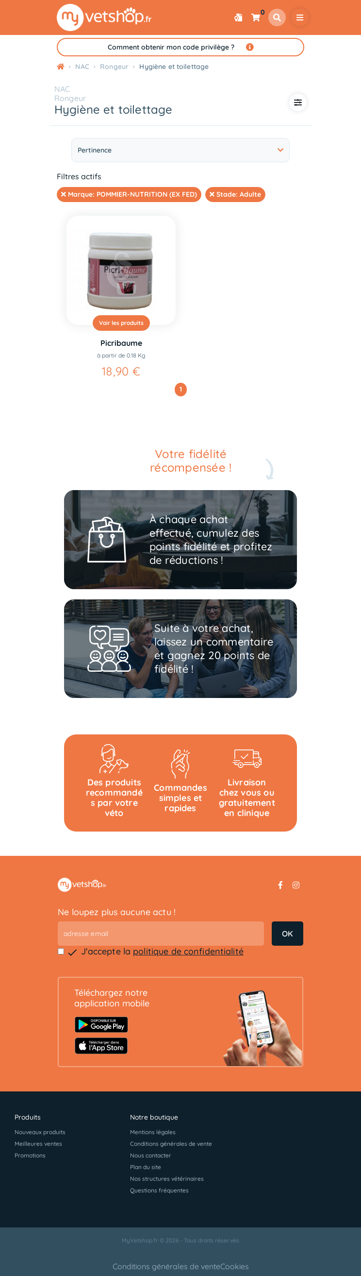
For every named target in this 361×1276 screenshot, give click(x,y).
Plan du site (145, 1167)
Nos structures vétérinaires (167, 1178)
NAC (62, 89)
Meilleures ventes (38, 1143)
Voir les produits (121, 322)
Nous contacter (150, 1155)
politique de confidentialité (188, 951)
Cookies (234, 1266)
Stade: (235, 194)
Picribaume (121, 343)
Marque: (129, 194)
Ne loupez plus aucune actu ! (117, 912)
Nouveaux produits (40, 1132)
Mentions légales (153, 1132)
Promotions (30, 1155)
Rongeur (70, 98)
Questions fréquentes (159, 1190)
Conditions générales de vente (171, 1143)
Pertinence (180, 150)
